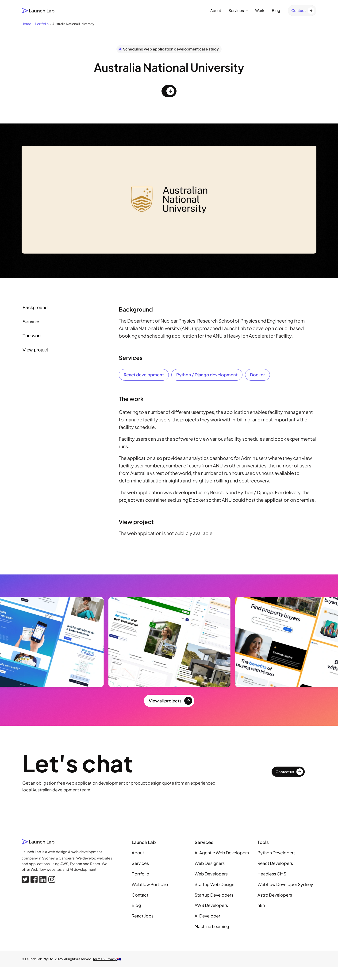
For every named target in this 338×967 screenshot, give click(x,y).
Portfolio (140, 873)
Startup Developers (214, 895)
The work (32, 335)
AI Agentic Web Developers (222, 852)
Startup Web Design (214, 884)
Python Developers (276, 852)
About (215, 10)
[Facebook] (34, 879)
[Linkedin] (42, 879)
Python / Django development (207, 374)
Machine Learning (212, 926)
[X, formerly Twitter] (25, 879)
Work (259, 10)
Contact (140, 895)
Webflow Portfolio (150, 884)
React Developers (275, 863)
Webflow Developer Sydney (285, 884)
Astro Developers (274, 895)
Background (35, 307)
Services (238, 10)
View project (35, 349)
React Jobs (143, 915)
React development (144, 374)
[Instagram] (51, 879)
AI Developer (207, 915)
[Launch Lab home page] (38, 10)
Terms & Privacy (105, 959)
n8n (261, 905)
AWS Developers (211, 905)
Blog (276, 10)
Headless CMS (271, 873)
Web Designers (210, 863)
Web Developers (211, 873)
